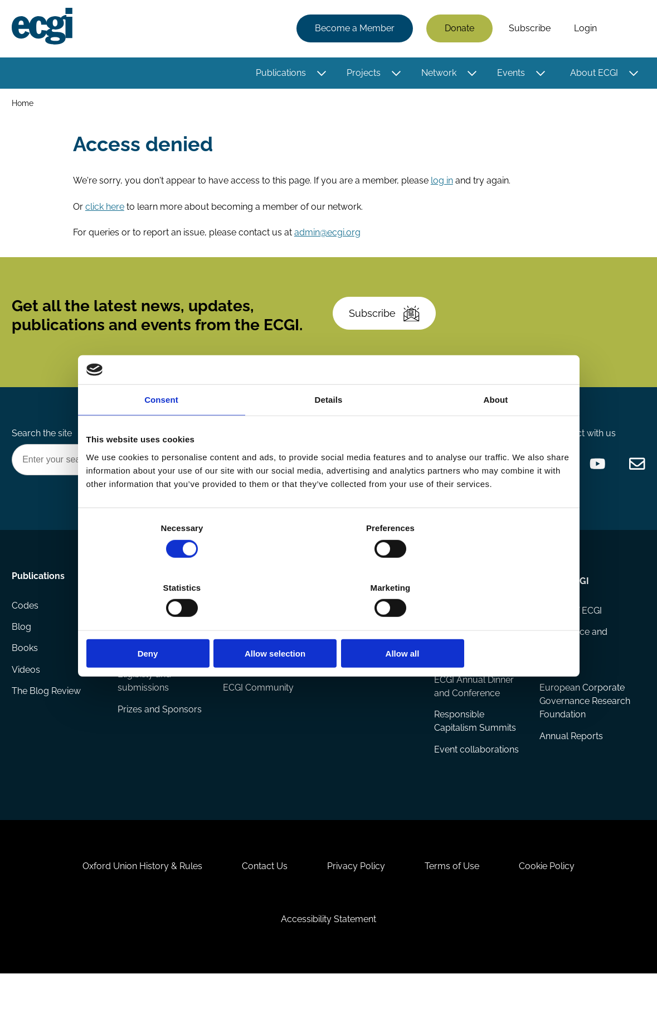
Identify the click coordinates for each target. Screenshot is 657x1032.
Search (625, 30)
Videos (27, 708)
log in (443, 187)
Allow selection (328, 624)
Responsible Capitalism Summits (474, 755)
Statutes (556, 699)
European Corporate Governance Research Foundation (582, 735)
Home (24, 105)
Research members (369, 663)
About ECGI (592, 74)
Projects (362, 74)
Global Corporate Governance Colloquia (469, 677)
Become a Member (353, 29)
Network (437, 74)
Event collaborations (476, 784)
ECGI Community (258, 748)
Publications (279, 74)
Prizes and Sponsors (161, 744)
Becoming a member (248, 684)
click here (106, 214)
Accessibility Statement (328, 971)
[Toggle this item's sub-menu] (320, 74)
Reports (135, 663)
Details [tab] (329, 430)
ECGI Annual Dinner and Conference (473, 719)
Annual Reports (570, 770)
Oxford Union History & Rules (132, 913)
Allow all (492, 624)
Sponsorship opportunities (250, 719)
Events (509, 74)
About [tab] (496, 430)
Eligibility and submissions (145, 715)
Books (26, 686)
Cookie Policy (557, 913)
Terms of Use (457, 913)
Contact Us (260, 913)
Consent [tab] (161, 430)
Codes (26, 641)
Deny (165, 624)
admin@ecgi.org (329, 240)
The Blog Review (47, 730)
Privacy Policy (356, 913)
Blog (23, 663)
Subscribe (528, 29)
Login (583, 29)
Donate (458, 29)
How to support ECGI (256, 648)
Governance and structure (573, 670)
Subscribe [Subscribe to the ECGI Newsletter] (388, 331)
